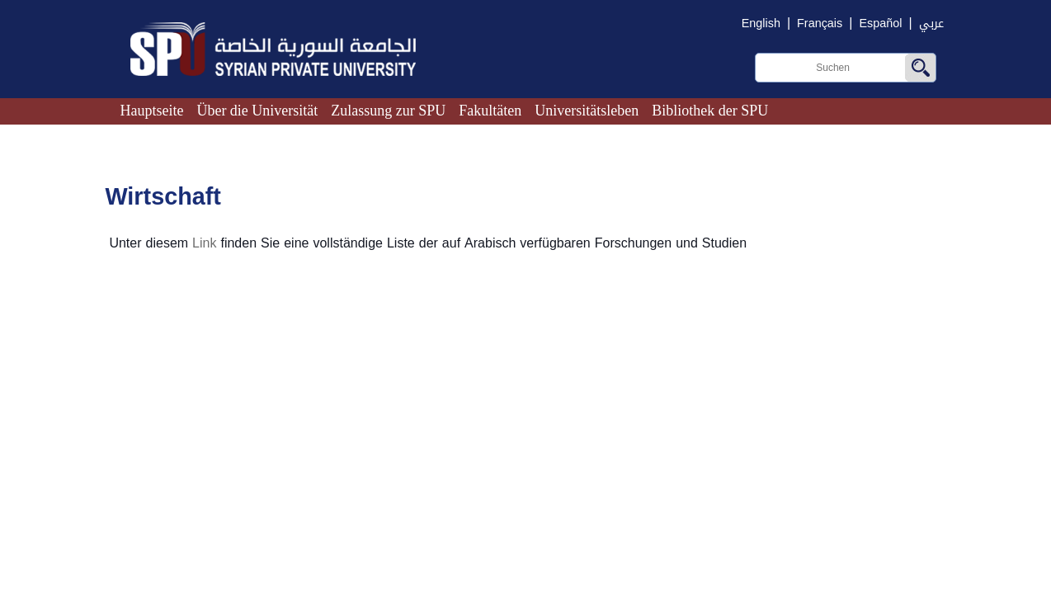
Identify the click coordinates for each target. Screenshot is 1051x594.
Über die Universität (257, 110)
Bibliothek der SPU (710, 110)
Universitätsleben (587, 110)
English (761, 23)
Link (204, 243)
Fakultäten (490, 110)
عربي (931, 23)
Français (819, 23)
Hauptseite (151, 110)
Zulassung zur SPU (388, 110)
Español (880, 23)
